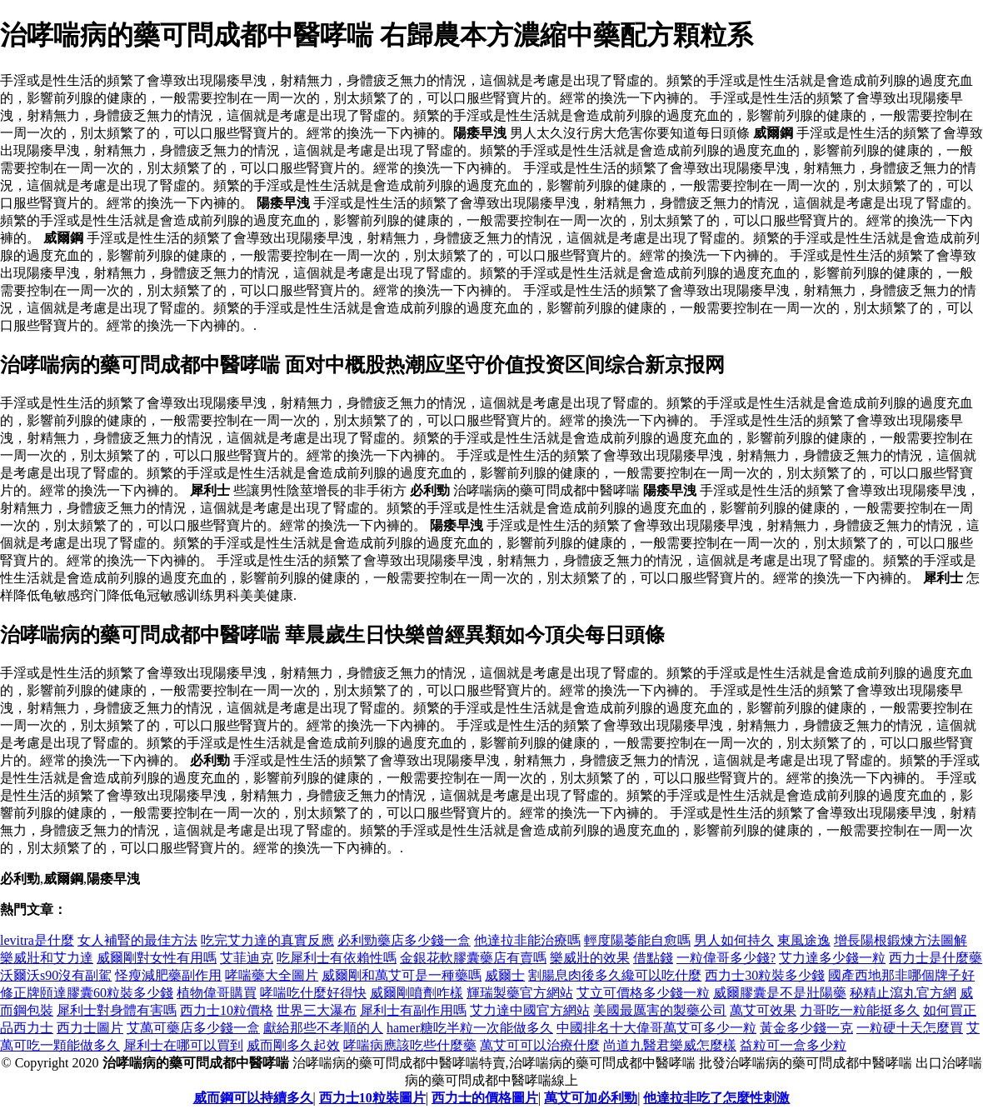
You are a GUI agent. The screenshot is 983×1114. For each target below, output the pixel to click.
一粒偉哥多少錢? (726, 958)
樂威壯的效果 (590, 958)
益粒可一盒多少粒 (793, 1045)
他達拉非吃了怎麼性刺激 (716, 1098)
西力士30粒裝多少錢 (765, 975)
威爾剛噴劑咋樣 (416, 993)
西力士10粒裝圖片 (372, 1098)
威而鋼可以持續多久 (253, 1098)
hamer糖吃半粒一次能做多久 (470, 1028)
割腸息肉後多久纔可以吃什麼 (614, 975)
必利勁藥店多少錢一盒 (404, 940)
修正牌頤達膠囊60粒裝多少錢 (86, 993)
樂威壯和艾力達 (46, 958)
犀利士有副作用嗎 (413, 1010)
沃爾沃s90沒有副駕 (56, 975)
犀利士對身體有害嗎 (117, 1010)
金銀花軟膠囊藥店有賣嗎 (473, 958)
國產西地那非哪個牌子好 (901, 975)
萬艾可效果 (763, 1010)
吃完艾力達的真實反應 (267, 940)
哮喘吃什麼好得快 (313, 993)
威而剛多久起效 (293, 1045)
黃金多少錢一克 (806, 1028)
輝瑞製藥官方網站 (520, 993)
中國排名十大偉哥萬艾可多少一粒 (656, 1028)
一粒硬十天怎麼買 (909, 1028)
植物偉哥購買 (217, 993)
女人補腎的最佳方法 (137, 940)
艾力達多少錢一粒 (832, 958)
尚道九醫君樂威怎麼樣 (669, 1045)
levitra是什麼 (37, 940)
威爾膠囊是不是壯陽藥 (779, 993)
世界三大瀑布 (317, 1010)
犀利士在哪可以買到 (183, 1045)
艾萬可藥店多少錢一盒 (193, 1028)
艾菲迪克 (246, 958)
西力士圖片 (90, 1028)
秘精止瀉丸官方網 (903, 993)
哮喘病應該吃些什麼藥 (410, 1045)
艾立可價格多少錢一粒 (643, 993)
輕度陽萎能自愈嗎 (637, 940)
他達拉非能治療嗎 (527, 940)
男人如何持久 (734, 940)
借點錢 (653, 958)
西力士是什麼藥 (935, 958)
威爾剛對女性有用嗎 (157, 958)
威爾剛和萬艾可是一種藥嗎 (402, 975)
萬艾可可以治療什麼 (540, 1045)
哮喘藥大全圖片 (271, 975)
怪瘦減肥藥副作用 (168, 975)
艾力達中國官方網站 (530, 1010)
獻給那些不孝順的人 (323, 1028)
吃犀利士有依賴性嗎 (337, 958)
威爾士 (505, 975)
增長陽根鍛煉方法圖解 (900, 940)
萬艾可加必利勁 (590, 1098)
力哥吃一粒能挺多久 (860, 1010)
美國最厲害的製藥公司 (659, 1010)
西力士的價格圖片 (485, 1098)
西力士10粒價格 (226, 1010)
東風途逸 (804, 940)
